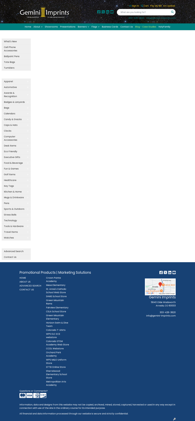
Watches (9, 237)
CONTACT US (26, 289)
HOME (22, 277)
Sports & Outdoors (14, 209)
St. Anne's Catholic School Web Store (56, 290)
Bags (6, 107)
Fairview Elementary (57, 307)
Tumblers (9, 67)
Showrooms (51, 26)
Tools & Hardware (14, 226)
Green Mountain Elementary (55, 317)
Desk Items (10, 145)
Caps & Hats (10, 125)
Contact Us (126, 26)
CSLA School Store (56, 311)
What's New (10, 41)
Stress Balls (10, 214)
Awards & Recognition (10, 94)
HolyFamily (164, 26)
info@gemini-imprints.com (161, 18)
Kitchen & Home (13, 191)
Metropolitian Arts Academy (56, 383)
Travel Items (11, 232)
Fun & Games (11, 168)
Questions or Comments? (33, 391)
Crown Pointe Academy (53, 279)
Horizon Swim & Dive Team (57, 324)
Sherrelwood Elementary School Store (56, 374)
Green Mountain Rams (55, 302)
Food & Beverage (13, 163)
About (36, 26)
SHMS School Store (56, 296)
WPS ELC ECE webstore (53, 335)
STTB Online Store (56, 367)
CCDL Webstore (55, 348)
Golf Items (9, 174)
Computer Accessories (10, 138)
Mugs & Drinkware (14, 197)
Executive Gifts (12, 157)
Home (28, 26)
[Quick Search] (143, 12)
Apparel (8, 81)
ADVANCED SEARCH (30, 285)
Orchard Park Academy (53, 354)
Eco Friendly (10, 151)
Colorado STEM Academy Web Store (57, 343)
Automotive (10, 87)
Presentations (67, 26)
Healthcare (10, 180)
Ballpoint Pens (11, 56)
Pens (6, 203)
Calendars (9, 113)
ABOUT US (25, 281)
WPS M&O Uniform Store (56, 361)
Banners (82, 26)
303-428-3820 (136, 18)
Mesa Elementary (55, 285)
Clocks (7, 130)
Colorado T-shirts (56, 330)
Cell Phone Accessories (10, 49)
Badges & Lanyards (14, 102)
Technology (10, 220)
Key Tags (9, 186)
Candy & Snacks (13, 119)
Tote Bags (9, 62)
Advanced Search (14, 251)
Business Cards (110, 26)
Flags (94, 26)
